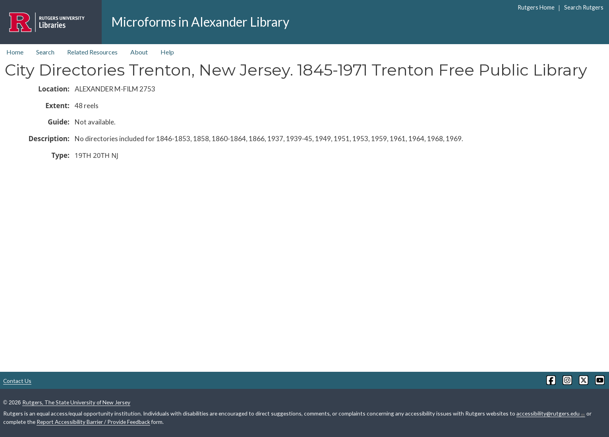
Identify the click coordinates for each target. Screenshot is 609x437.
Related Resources (92, 52)
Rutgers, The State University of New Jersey (76, 402)
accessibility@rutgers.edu (550, 413)
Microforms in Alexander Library (200, 21)
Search (45, 52)
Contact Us (17, 380)
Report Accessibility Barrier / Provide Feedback (93, 421)
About (139, 52)
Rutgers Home (536, 7)
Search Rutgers (583, 7)
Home (14, 52)
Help (167, 52)
